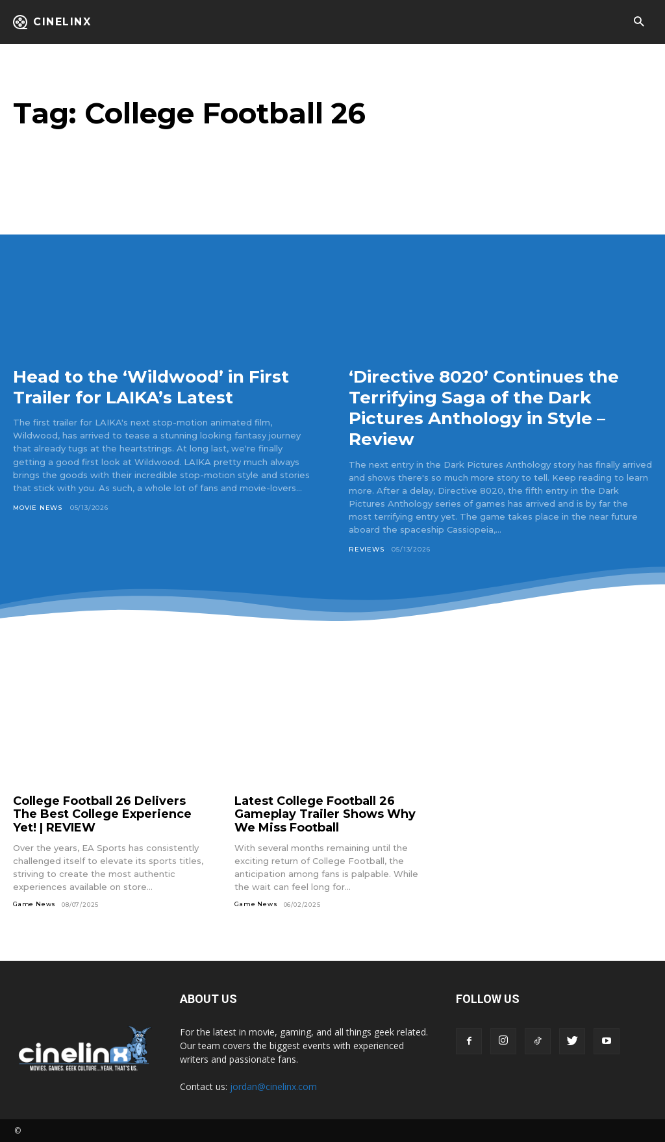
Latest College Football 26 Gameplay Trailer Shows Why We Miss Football (325, 814)
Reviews (366, 549)
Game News (34, 904)
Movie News (37, 507)
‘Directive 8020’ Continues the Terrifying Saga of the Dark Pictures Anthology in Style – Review (492, 407)
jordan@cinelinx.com (273, 1086)
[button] (638, 22)
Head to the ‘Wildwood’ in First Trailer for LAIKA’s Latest (160, 386)
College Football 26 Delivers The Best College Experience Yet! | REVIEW (102, 814)
